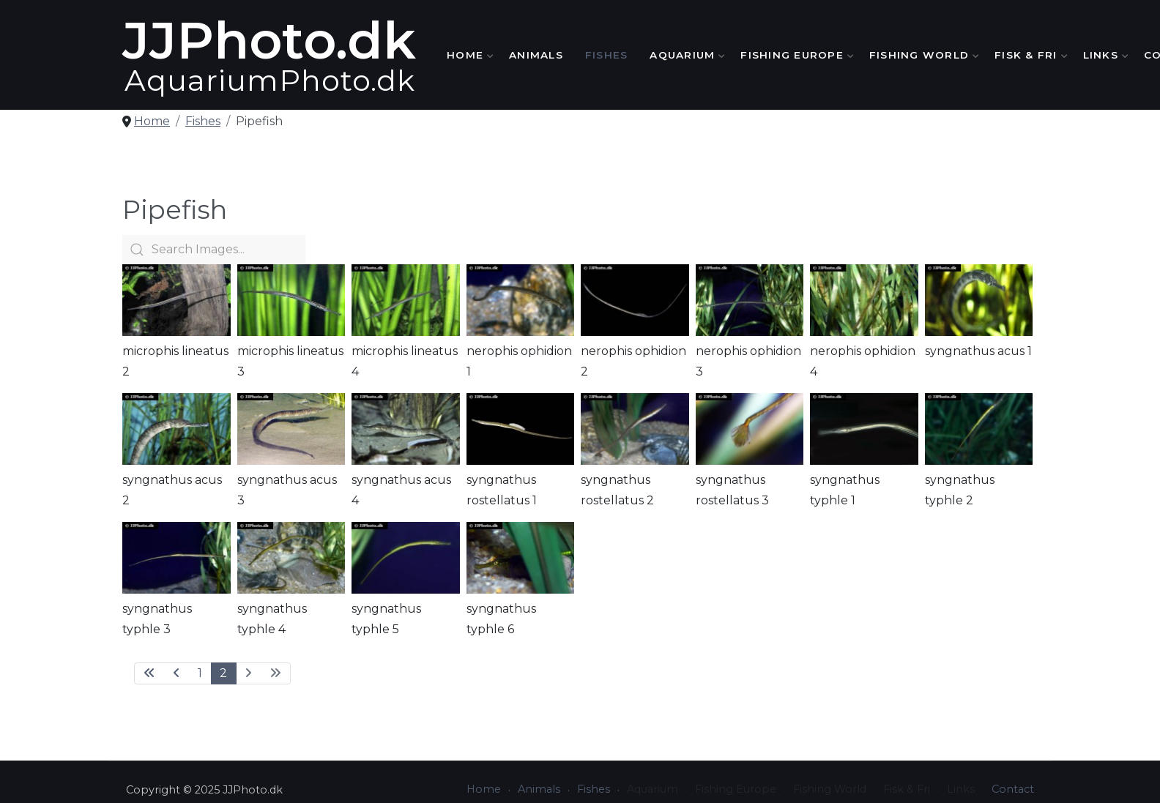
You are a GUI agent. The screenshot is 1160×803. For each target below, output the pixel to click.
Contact (1013, 789)
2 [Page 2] (223, 673)
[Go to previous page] (177, 673)
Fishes (606, 55)
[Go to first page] (149, 673)
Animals (536, 55)
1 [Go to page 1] (200, 673)
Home (467, 55)
